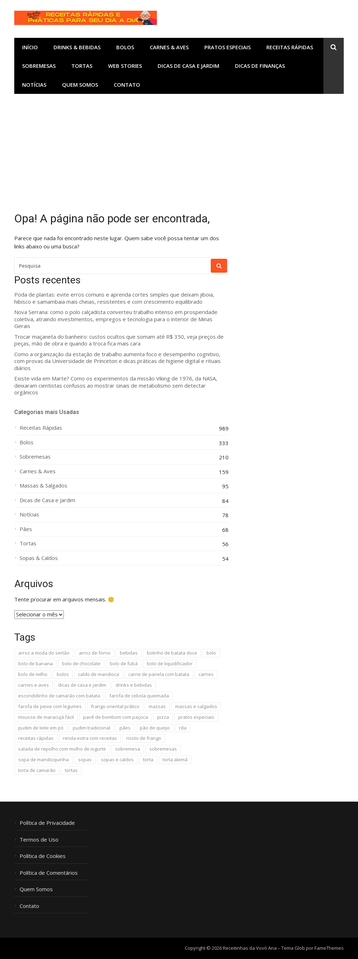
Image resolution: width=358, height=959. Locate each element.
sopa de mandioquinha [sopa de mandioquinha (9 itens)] (43, 759)
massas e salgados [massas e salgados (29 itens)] (196, 706)
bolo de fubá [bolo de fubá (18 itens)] (124, 663)
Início (30, 47)
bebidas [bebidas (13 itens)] (129, 653)
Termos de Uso (39, 839)
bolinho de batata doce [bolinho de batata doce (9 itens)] (172, 653)
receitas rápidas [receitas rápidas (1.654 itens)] (35, 738)
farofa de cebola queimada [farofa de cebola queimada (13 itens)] (139, 695)
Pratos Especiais (227, 47)
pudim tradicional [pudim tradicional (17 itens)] (91, 728)
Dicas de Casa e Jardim (188, 65)
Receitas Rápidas (289, 47)
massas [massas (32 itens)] (157, 706)
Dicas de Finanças (260, 65)
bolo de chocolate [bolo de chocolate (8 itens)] (81, 663)
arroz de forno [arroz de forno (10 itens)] (95, 653)
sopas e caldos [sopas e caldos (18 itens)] (117, 759)
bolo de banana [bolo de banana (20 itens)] (35, 663)
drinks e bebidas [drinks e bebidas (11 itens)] (134, 685)
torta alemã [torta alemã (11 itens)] (175, 759)
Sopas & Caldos (39, 558)
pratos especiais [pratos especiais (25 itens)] (196, 717)
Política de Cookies (43, 856)
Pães (26, 529)
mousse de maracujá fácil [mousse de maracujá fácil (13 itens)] (46, 717)
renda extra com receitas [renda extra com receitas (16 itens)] (90, 738)
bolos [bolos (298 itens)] (63, 674)
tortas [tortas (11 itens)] (71, 770)
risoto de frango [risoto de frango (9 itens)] (143, 738)
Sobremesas (39, 65)
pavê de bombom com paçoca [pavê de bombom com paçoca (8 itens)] (115, 717)
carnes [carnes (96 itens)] (206, 674)
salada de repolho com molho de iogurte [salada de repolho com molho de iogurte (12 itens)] (62, 749)
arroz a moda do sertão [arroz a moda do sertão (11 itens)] (44, 653)
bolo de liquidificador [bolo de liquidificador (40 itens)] (170, 663)
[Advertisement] (179, 147)
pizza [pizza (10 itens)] (163, 717)
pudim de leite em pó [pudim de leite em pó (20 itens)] (40, 728)
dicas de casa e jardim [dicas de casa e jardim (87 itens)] (82, 685)
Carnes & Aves (169, 47)
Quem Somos (80, 84)
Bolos (125, 47)
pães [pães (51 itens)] (125, 728)
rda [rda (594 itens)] (182, 728)
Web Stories (125, 65)
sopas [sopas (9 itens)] (85, 759)
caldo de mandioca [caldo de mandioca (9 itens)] (98, 674)
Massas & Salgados (43, 485)
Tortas (81, 65)
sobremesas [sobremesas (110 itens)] (163, 749)
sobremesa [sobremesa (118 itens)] (127, 749)
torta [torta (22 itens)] (148, 759)
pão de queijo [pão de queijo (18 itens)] (155, 728)
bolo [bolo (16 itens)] (211, 653)
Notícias (34, 84)
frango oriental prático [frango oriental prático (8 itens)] (115, 706)
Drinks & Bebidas (77, 47)
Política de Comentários (49, 872)
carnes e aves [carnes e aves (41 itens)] (33, 685)
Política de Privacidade (47, 822)
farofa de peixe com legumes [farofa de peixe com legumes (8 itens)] (50, 706)
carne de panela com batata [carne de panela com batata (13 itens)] (158, 674)
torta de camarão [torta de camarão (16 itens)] (37, 770)
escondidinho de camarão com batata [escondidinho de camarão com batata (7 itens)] (59, 695)
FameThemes (329, 948)
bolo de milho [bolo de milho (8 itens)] (32, 674)
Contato (127, 84)
